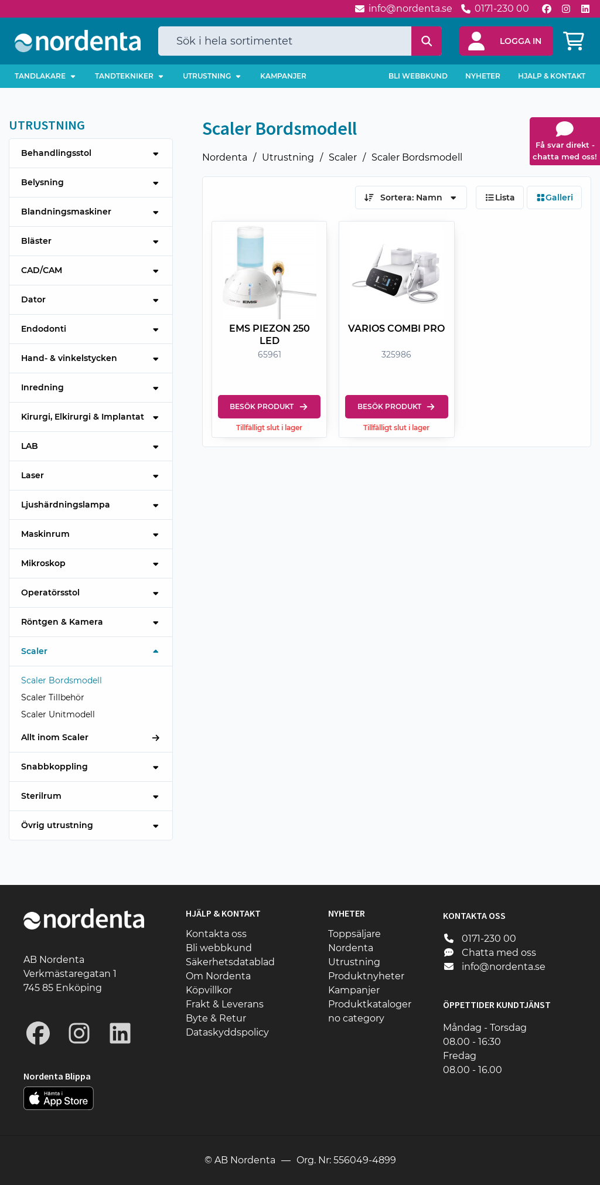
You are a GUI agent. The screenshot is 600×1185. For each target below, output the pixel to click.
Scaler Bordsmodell (416, 157)
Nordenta (224, 157)
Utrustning (288, 157)
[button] (506, 41)
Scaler (343, 157)
